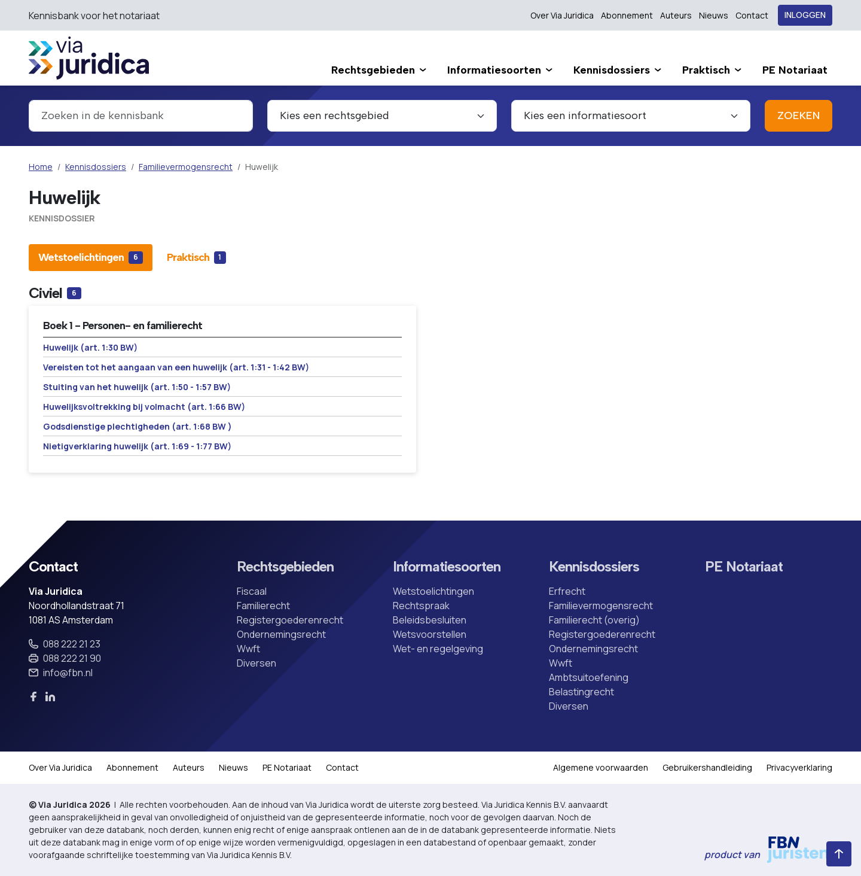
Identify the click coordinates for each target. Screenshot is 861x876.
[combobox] (141, 116)
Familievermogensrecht (186, 166)
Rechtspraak (421, 605)
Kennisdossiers (95, 166)
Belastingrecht (581, 691)
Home (41, 166)
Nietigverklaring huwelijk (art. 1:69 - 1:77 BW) (137, 446)
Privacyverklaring (799, 767)
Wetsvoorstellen (429, 634)
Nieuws (713, 15)
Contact (751, 15)
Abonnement (627, 15)
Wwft (248, 648)
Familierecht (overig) (594, 619)
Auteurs (676, 15)
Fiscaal (252, 591)
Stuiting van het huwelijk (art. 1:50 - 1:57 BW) (137, 387)
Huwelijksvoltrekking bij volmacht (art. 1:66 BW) (144, 406)
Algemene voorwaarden (600, 767)
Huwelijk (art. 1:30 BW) (90, 347)
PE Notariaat (744, 566)
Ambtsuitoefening (588, 677)
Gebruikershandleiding (707, 767)
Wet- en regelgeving (438, 648)
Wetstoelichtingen (433, 591)
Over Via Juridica (562, 15)
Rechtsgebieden (285, 566)
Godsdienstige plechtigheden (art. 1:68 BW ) (137, 426)
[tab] (90, 257)
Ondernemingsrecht (281, 634)
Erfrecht (567, 591)
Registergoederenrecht (290, 619)
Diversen (256, 663)
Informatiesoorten (446, 566)
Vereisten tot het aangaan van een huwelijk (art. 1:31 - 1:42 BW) (176, 367)
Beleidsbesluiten (429, 619)
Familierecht (263, 605)
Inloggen (805, 15)
